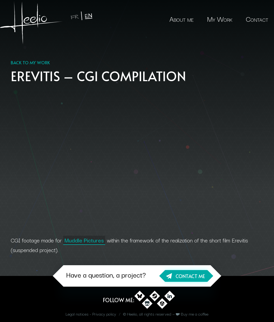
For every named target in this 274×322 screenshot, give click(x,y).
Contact (257, 18)
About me (181, 18)
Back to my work (30, 62)
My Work (220, 18)
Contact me (190, 276)
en (89, 16)
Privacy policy (104, 313)
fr (74, 17)
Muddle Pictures (84, 240)
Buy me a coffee (194, 313)
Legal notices (77, 313)
